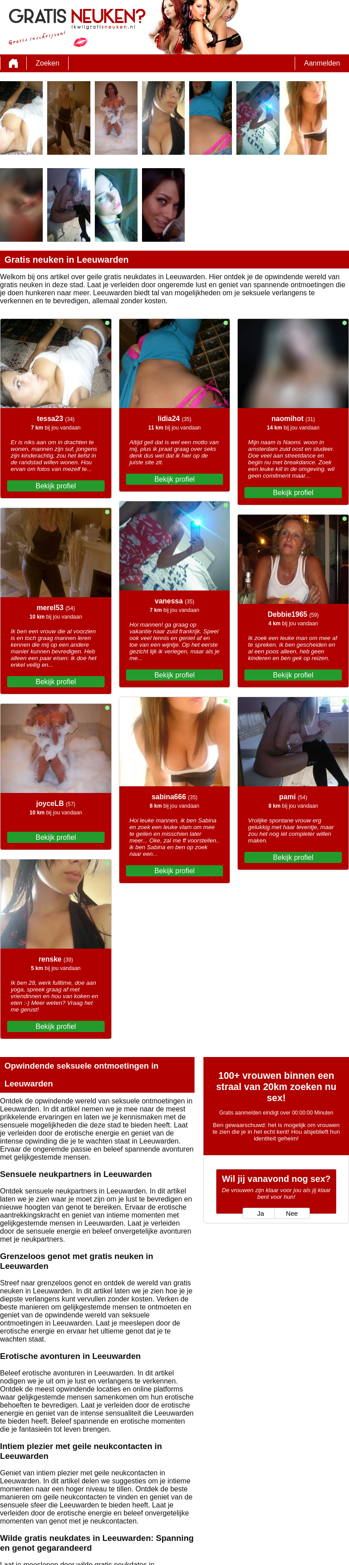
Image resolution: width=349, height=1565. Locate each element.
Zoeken (47, 63)
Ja (260, 1213)
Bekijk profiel (56, 486)
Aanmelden (322, 63)
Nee (292, 1213)
